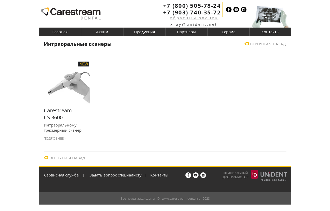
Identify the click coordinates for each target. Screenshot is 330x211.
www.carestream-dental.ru (181, 198)
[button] (194, 17)
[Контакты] (165, 175)
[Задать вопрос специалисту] (116, 175)
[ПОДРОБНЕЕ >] (67, 138)
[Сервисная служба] (63, 175)
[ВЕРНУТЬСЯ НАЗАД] (268, 44)
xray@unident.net (193, 24)
